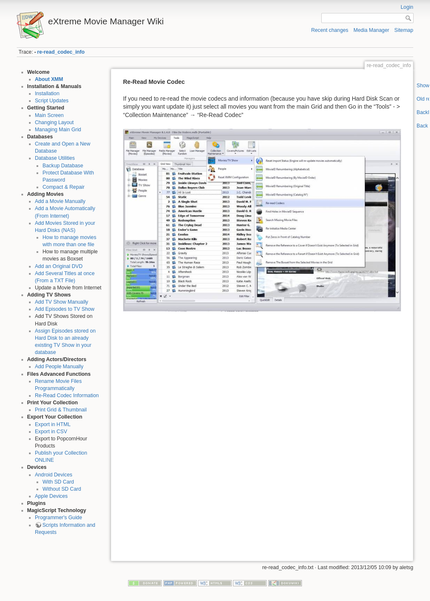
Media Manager (371, 30)
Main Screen (49, 115)
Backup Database (62, 166)
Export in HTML (53, 424)
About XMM (49, 79)
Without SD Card (61, 489)
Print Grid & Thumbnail (61, 410)
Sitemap (403, 30)
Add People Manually (59, 366)
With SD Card (58, 482)
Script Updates (51, 101)
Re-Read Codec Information (67, 395)
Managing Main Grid (58, 130)
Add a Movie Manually (60, 201)
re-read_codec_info (61, 52)
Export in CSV (51, 431)
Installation (47, 93)
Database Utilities (55, 158)
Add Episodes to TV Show (64, 309)
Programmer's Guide (58, 517)
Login (407, 7)
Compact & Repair (63, 187)
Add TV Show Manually (61, 302)
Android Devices (53, 475)
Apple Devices (51, 496)
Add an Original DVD (59, 266)
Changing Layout (54, 122)
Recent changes (330, 30)
